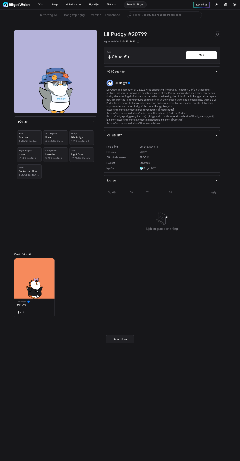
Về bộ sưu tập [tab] (162, 71)
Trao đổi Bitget (135, 4)
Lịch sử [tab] (162, 180)
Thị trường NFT (49, 15)
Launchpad (112, 15)
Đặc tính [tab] (56, 121)
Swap (55, 4)
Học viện (93, 4)
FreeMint (95, 15)
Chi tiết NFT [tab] (162, 135)
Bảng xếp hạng (74, 15)
